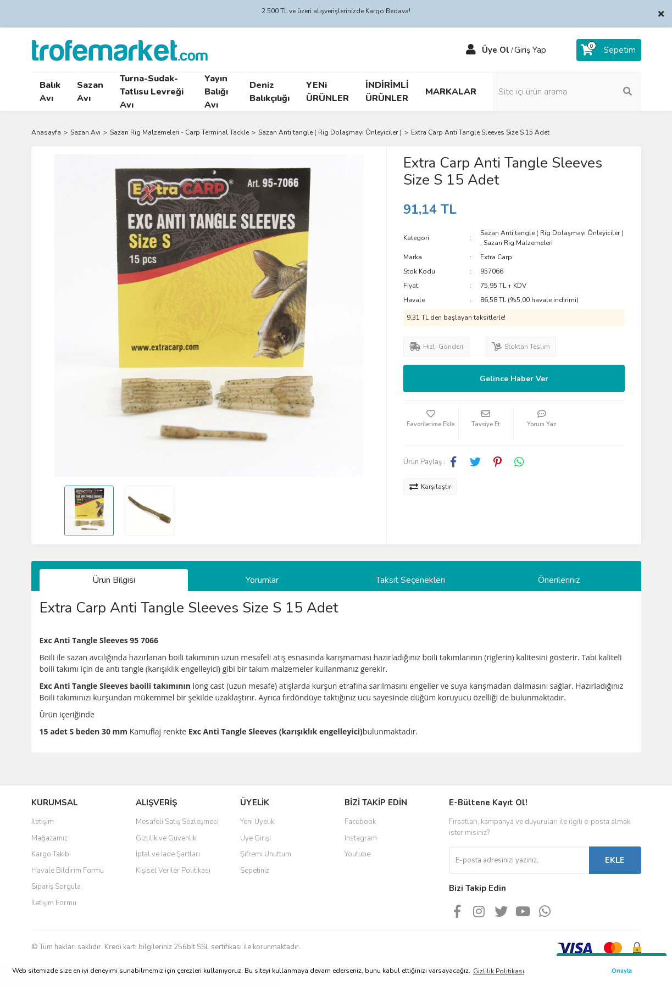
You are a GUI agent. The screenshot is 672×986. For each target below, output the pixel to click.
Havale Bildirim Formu (67, 871)
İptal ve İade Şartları (168, 854)
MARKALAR (450, 92)
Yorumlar (262, 580)
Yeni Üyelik (257, 822)
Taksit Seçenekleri (410, 580)
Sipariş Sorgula (56, 887)
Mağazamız (49, 838)
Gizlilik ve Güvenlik (166, 838)
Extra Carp (496, 257)
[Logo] (119, 49)
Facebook (360, 822)
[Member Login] (471, 50)
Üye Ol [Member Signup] (495, 49)
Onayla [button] (622, 971)
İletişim (42, 822)
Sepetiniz (254, 871)
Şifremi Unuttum (265, 854)
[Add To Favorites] (430, 422)
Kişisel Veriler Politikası (173, 871)
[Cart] (608, 50)
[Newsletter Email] (519, 860)
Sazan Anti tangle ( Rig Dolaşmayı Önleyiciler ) (552, 233)
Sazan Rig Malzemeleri (518, 242)
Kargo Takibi (51, 854)
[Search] (567, 92)
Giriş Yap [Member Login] (530, 49)
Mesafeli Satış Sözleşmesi (177, 822)
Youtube (357, 854)
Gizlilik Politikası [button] (498, 971)
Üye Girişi (255, 838)
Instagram (361, 838)
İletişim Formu (53, 903)
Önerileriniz (559, 580)
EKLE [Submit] (615, 860)
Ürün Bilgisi (113, 580)
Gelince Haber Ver (514, 379)
